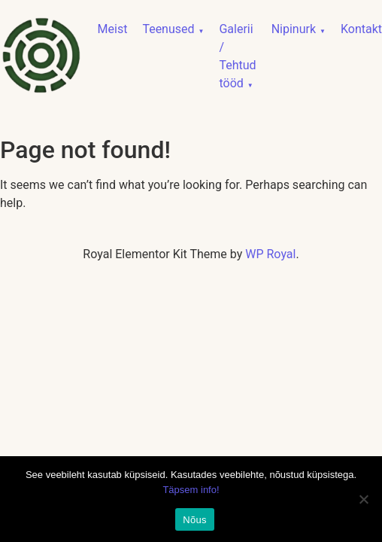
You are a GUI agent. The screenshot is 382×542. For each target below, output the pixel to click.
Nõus (194, 519)
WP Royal (270, 254)
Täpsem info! (190, 489)
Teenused (168, 29)
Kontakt (361, 29)
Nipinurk (293, 29)
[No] (363, 499)
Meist (113, 29)
